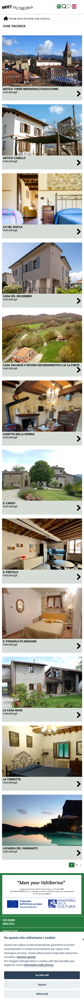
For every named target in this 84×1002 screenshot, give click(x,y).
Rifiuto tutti (42, 994)
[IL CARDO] (42, 508)
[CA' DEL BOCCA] (42, 231)
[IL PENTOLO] (42, 577)
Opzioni (42, 984)
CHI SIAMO (9, 919)
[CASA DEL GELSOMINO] (42, 301)
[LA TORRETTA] (42, 784)
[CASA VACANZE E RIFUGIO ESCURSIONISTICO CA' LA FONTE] (42, 370)
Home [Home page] (9, 18)
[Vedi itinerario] (68, 6)
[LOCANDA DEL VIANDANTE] (42, 853)
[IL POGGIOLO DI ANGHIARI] (42, 646)
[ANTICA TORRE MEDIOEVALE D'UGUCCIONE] (42, 93)
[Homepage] (17, 6)
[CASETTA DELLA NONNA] (42, 439)
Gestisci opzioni (26, 957)
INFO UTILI (9, 923)
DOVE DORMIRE (24, 18)
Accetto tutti (42, 975)
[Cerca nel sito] (64, 6)
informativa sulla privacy (38, 965)
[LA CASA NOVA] (42, 715)
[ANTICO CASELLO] (42, 162)
